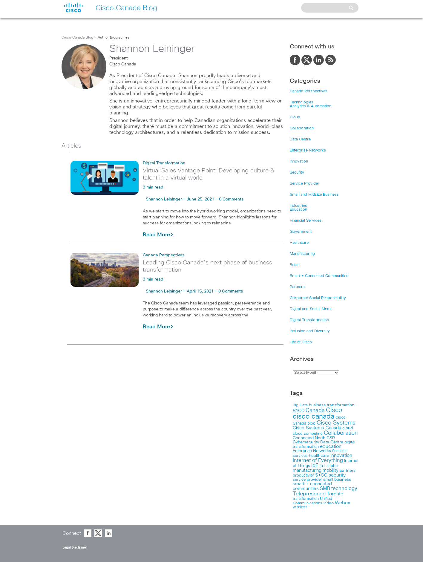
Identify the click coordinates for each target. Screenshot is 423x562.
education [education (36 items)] (330, 446)
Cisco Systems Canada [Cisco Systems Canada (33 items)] (317, 428)
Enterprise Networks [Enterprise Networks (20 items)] (312, 451)
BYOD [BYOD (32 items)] (298, 410)
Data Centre (300, 139)
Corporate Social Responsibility (318, 298)
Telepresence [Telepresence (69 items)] (309, 494)
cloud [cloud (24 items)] (347, 428)
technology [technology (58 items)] (344, 488)
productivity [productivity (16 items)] (303, 475)
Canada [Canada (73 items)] (315, 410)
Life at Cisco (301, 342)
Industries (298, 206)
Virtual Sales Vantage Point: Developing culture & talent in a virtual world (208, 174)
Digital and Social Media (311, 309)
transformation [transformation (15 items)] (306, 499)
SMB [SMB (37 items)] (325, 488)
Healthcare (299, 243)
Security (297, 172)
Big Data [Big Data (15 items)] (300, 405)
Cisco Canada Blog (77, 37)
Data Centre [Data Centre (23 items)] (331, 442)
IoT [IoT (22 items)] (322, 466)
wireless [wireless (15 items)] (300, 507)
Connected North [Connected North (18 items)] (309, 438)
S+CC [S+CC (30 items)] (321, 475)
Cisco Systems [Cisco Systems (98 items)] (336, 423)
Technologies (301, 102)
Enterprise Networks (308, 150)
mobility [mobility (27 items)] (330, 470)
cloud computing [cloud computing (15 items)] (308, 434)
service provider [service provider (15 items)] (307, 480)
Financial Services (305, 221)
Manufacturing (302, 254)
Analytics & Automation (310, 106)
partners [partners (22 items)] (347, 470)
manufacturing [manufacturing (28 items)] (307, 470)
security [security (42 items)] (337, 475)
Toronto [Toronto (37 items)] (335, 494)
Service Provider (304, 184)
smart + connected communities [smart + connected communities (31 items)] (312, 486)
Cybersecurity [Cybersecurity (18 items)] (306, 442)
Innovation (299, 161)
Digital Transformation (164, 163)
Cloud (295, 117)
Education (298, 210)
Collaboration (302, 128)
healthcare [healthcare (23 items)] (319, 456)
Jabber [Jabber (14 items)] (333, 466)
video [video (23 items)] (329, 503)
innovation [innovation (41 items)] (341, 455)
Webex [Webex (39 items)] (342, 503)
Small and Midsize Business (314, 195)
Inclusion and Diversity (310, 331)
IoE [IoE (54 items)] (314, 465)
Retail (294, 265)
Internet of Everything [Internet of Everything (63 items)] (318, 460)
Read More (158, 235)
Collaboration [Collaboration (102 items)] (341, 433)
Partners (297, 287)
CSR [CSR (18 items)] (331, 438)
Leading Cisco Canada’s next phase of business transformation (207, 266)
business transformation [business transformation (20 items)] (331, 405)
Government (301, 232)
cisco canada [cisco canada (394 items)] (313, 416)
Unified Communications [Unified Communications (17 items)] (312, 501)
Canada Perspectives (163, 255)
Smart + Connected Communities (319, 276)
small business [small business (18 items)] (337, 479)
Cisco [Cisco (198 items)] (334, 410)
